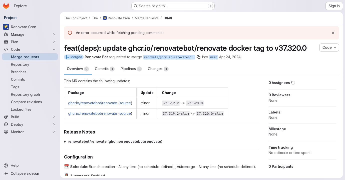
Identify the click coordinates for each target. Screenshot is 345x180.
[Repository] (30, 64)
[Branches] (30, 71)
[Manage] (30, 34)
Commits (105, 69)
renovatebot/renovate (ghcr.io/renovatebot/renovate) (115, 141)
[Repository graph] (30, 94)
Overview (78, 69)
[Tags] (30, 86)
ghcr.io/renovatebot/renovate (92, 103)
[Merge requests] (30, 56)
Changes (158, 69)
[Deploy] (30, 124)
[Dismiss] (333, 33)
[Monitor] (30, 131)
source (125, 103)
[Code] (30, 49)
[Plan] (30, 41)
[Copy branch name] (199, 57)
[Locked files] (30, 109)
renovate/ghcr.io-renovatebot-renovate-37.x (169, 57)
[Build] (30, 116)
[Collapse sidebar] (30, 173)
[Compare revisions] (30, 101)
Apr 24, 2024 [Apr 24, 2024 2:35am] (230, 57)
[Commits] (30, 79)
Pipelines (131, 69)
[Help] (30, 165)
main (213, 57)
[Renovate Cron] (30, 26)
